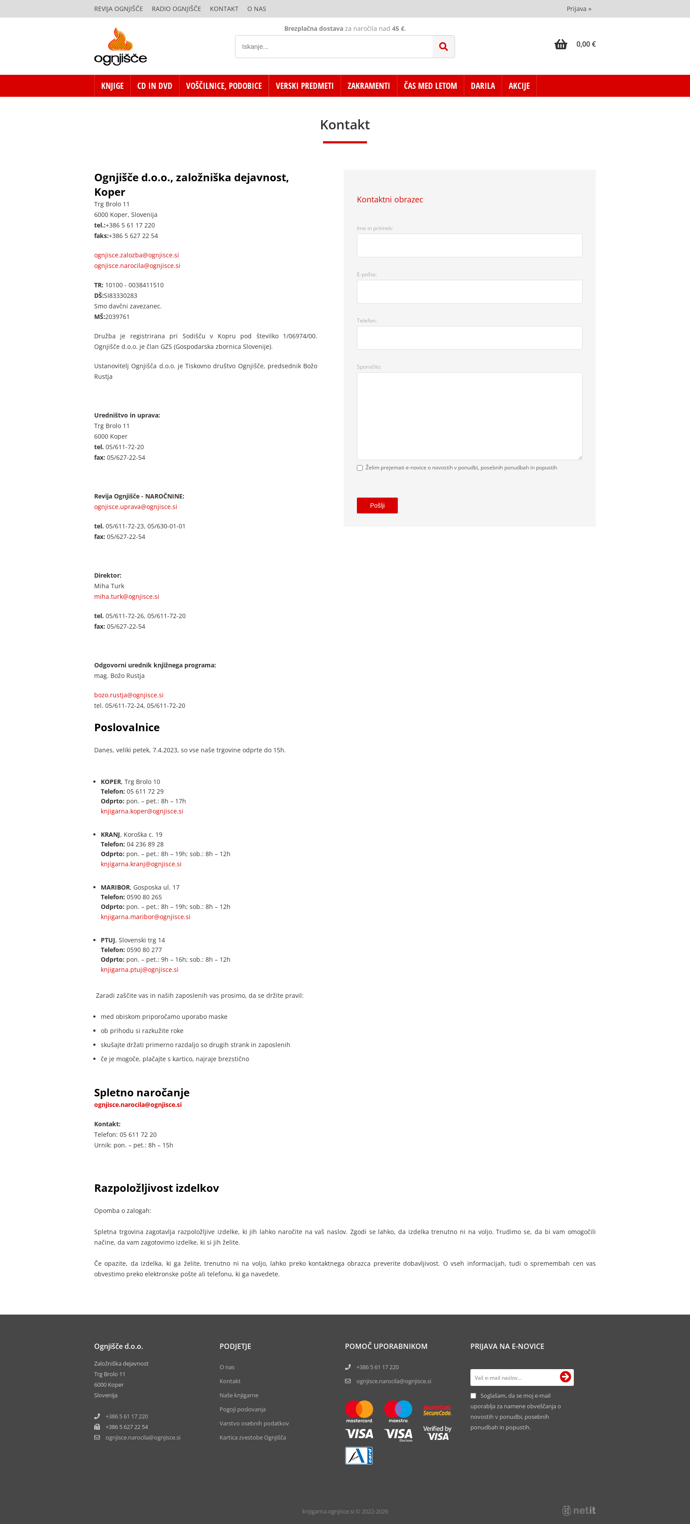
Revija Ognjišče (118, 8)
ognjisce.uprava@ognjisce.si (135, 506)
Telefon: (367, 320)
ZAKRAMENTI (369, 86)
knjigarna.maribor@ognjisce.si (146, 916)
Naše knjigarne (239, 1395)
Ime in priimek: (375, 228)
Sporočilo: (369, 366)
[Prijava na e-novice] (565, 1377)
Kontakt (224, 8)
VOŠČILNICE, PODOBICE (224, 86)
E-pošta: (367, 274)
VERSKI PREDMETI (305, 86)
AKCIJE (519, 86)
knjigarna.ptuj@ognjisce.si (140, 969)
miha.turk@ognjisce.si (126, 596)
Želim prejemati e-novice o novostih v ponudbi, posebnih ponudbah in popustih (461, 467)
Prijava (579, 8)
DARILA (483, 86)
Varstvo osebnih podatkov (254, 1423)
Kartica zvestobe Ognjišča (253, 1437)
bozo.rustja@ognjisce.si (129, 695)
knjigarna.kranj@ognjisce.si (141, 864)
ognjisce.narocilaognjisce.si (143, 1437)
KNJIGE (112, 86)
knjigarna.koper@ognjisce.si (142, 811)
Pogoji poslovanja (243, 1409)
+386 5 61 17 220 (127, 1416)
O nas (256, 8)
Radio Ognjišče (176, 8)
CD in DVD (154, 86)
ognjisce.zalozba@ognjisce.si (136, 255)
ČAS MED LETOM (430, 86)
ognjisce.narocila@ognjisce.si (137, 265)
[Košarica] (575, 44)
